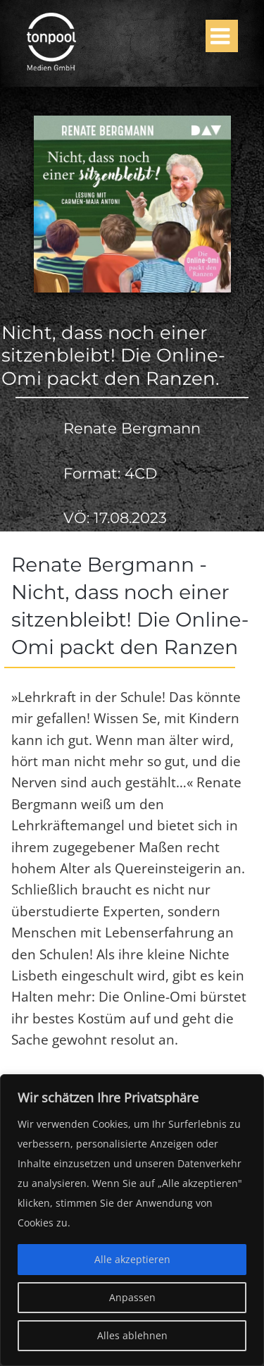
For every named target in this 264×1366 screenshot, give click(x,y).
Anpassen (132, 1297)
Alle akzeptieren (132, 1259)
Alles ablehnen (132, 1335)
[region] (132, 1220)
